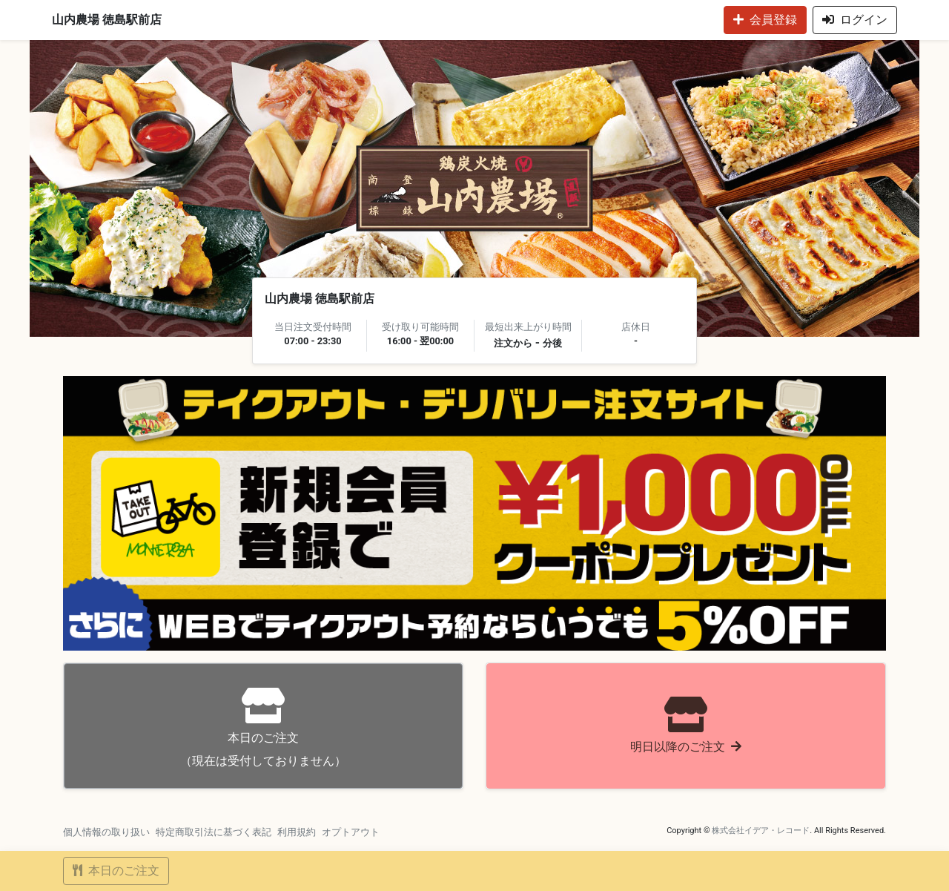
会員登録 (765, 20)
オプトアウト (351, 832)
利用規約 (296, 832)
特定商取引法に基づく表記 (213, 832)
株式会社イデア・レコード (761, 830)
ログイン (854, 20)
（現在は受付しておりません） (263, 727)
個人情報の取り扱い (106, 832)
